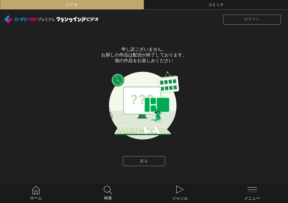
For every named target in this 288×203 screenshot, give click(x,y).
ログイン (252, 19)
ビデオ (72, 4)
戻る (144, 161)
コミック (216, 4)
